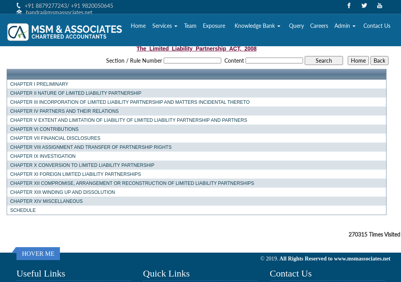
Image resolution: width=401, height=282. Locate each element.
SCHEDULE (23, 210)
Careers (319, 25)
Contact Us (376, 25)
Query (296, 25)
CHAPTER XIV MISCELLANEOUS (46, 201)
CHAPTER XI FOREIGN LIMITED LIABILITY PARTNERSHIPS (75, 174)
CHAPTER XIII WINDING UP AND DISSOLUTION (62, 192)
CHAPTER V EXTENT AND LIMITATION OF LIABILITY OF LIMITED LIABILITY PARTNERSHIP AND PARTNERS (128, 120)
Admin (345, 25)
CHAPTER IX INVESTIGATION (43, 156)
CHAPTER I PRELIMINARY (39, 84)
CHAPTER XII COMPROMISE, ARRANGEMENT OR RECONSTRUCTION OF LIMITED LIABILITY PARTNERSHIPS (132, 183)
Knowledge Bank (257, 25)
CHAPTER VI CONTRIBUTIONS (44, 129)
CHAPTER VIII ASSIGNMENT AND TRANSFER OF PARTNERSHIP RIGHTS (91, 147)
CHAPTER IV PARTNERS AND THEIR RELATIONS (64, 111)
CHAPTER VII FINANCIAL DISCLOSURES (55, 138)
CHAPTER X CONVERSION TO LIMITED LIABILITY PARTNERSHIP (82, 165)
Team (190, 25)
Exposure (214, 25)
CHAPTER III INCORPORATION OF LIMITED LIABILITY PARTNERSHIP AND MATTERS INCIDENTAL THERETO (130, 102)
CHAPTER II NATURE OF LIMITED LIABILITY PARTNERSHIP (75, 93)
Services (164, 25)
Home (138, 25)
